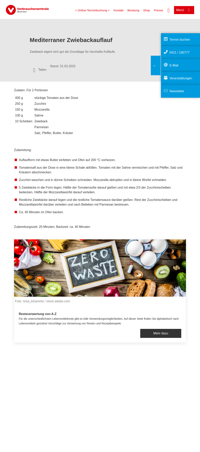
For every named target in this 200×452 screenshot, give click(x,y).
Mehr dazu (160, 333)
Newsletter (177, 91)
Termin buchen (180, 39)
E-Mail (174, 65)
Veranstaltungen (181, 78)
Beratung (133, 10)
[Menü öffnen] (184, 10)
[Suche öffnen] (169, 10)
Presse (158, 10)
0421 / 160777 (179, 52)
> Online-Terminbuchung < (92, 10)
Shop (146, 10)
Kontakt (118, 10)
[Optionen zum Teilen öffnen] (40, 70)
